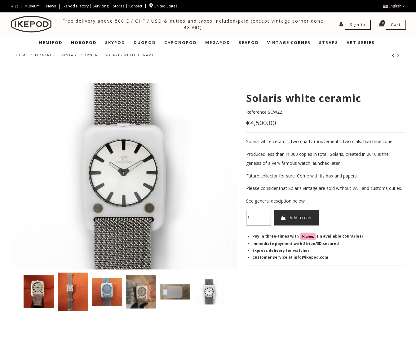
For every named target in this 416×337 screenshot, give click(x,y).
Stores (119, 6)
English (394, 6)
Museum (32, 6)
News (51, 6)
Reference (256, 112)
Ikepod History (76, 6)
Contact (135, 6)
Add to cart (296, 218)
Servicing (101, 6)
